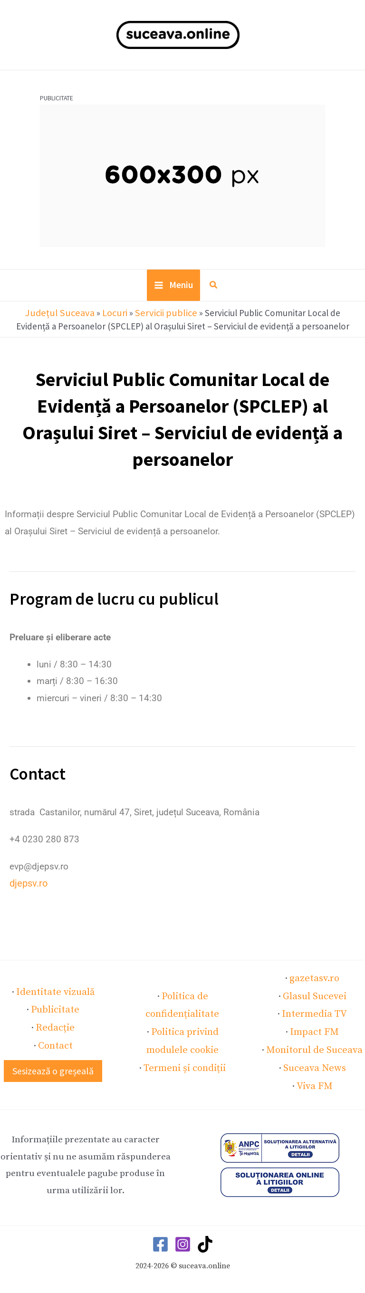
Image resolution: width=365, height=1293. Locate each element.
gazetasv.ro (314, 979)
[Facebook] (160, 1239)
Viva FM (314, 1081)
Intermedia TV (314, 1013)
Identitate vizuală (55, 992)
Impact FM (314, 1030)
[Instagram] (182, 1239)
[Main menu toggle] (173, 289)
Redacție (55, 1026)
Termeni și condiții (184, 1064)
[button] (213, 290)
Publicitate (55, 1008)
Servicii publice (141, 316)
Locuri (92, 316)
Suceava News (314, 1064)
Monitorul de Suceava (314, 1047)
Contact (55, 1042)
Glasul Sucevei (314, 996)
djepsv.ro (28, 885)
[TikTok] (205, 1239)
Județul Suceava (41, 316)
